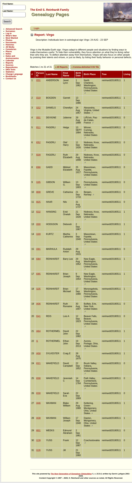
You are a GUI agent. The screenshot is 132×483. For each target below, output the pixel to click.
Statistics (10, 72)
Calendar (10, 60)
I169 (38, 234)
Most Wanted (12, 38)
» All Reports (61, 67)
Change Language (14, 74)
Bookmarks (11, 76)
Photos (9, 40)
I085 (38, 274)
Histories (10, 45)
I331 (38, 80)
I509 (38, 155)
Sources (9, 65)
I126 (38, 450)
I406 (38, 304)
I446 (38, 403)
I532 (38, 212)
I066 (38, 167)
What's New (11, 36)
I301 (38, 117)
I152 (38, 108)
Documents (11, 42)
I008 (38, 378)
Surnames (10, 31)
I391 (38, 249)
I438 (38, 418)
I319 (38, 98)
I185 (38, 182)
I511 (38, 127)
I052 (38, 142)
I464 (38, 331)
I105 (38, 289)
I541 (38, 316)
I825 (38, 202)
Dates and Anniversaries (12, 57)
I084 (38, 259)
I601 (38, 430)
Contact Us (11, 78)
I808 (38, 192)
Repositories (12, 67)
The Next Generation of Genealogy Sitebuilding (71, 474)
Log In (9, 33)
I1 (37, 341)
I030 (38, 393)
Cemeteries (11, 49)
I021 (38, 363)
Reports (9, 63)
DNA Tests (10, 69)
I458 (38, 353)
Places (9, 51)
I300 (38, 224)
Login (36, 28)
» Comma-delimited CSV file (85, 67)
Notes (8, 54)
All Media (10, 47)
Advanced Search (14, 29)
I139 (38, 440)
